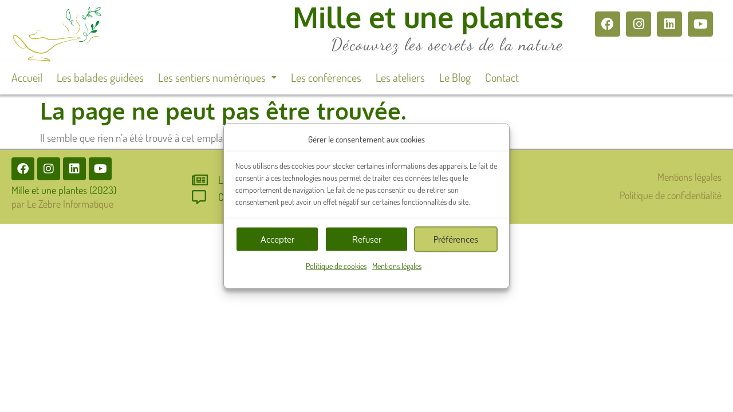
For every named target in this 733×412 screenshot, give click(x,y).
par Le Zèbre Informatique (62, 203)
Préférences (456, 238)
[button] (217, 77)
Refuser (366, 238)
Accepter (277, 238)
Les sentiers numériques (217, 77)
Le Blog (455, 77)
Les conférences (326, 77)
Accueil (26, 77)
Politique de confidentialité (671, 195)
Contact (502, 77)
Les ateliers (400, 77)
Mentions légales (396, 266)
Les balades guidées (100, 77)
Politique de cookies (336, 266)
